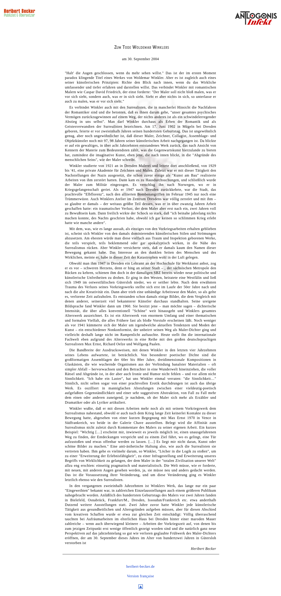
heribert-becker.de (140, 566)
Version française (140, 576)
